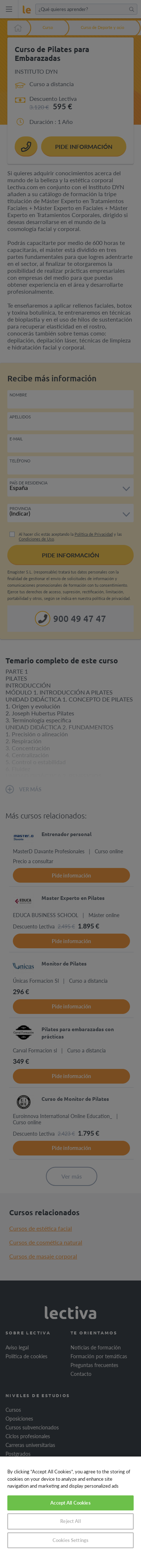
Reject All (70, 1521)
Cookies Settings (70, 1540)
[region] (70, 1507)
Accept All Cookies (70, 1503)
